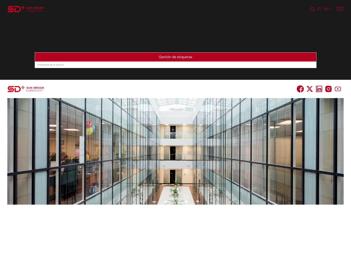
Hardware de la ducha (51, 64)
